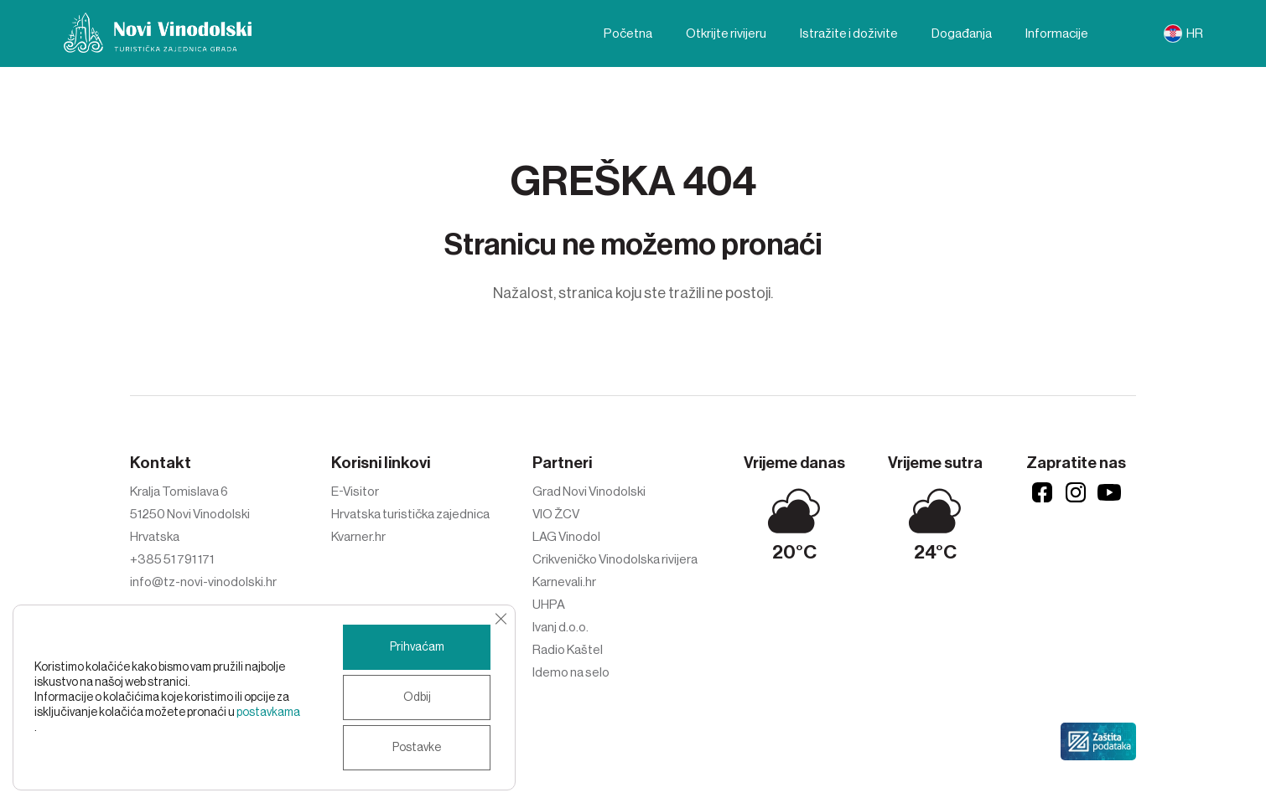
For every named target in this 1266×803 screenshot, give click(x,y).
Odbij (417, 697)
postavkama (268, 712)
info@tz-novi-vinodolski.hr (203, 582)
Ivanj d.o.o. (560, 627)
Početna (628, 33)
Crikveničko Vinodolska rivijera (615, 559)
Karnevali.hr (564, 582)
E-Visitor (355, 491)
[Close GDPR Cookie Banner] (500, 619)
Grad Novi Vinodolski (589, 491)
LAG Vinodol (566, 536)
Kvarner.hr (358, 536)
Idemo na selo (571, 672)
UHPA (548, 604)
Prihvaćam (417, 647)
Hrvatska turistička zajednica (410, 514)
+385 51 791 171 (172, 559)
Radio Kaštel (567, 649)
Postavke (416, 748)
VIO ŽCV (555, 514)
